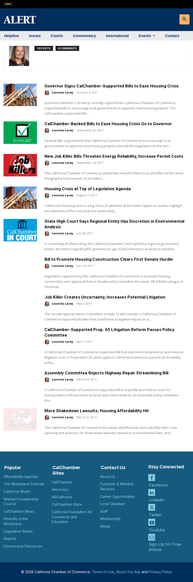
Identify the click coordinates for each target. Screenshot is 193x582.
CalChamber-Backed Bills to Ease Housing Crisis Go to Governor (108, 123)
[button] (184, 19)
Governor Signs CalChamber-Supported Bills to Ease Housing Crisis (111, 85)
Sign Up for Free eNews (165, 546)
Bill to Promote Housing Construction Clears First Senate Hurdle (108, 259)
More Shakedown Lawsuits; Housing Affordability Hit (96, 410)
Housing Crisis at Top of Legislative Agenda (87, 188)
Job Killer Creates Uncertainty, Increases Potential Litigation (104, 297)
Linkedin (156, 499)
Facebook (158, 485)
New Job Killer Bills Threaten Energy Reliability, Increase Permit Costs (113, 156)
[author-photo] (21, 56)
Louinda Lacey (62, 92)
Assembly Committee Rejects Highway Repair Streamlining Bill (106, 372)
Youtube (157, 529)
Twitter (155, 514)
